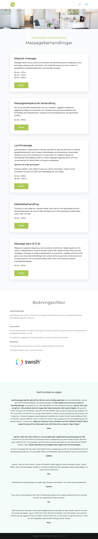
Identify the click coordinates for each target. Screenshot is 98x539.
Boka (21, 85)
